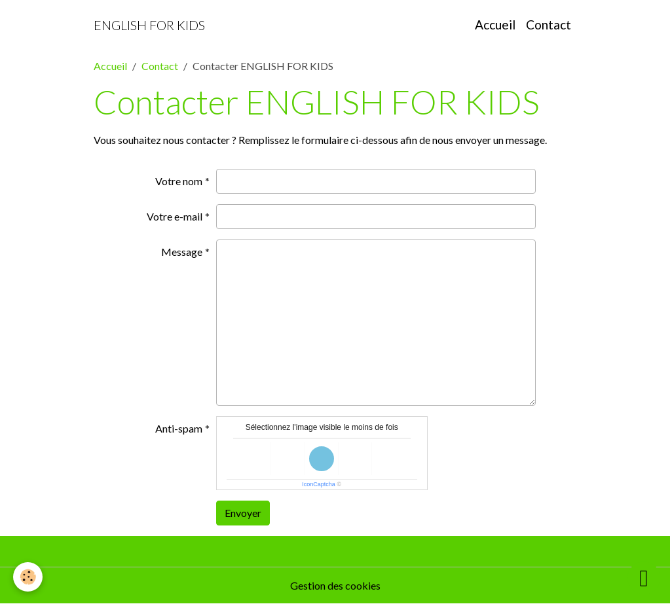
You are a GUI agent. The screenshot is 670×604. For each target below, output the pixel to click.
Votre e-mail (174, 216)
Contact (548, 24)
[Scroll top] (643, 577)
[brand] (149, 25)
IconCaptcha (318, 484)
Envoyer (243, 512)
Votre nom (178, 181)
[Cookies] (28, 577)
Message (181, 251)
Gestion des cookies (335, 585)
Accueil (495, 24)
